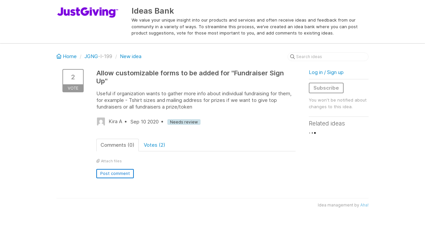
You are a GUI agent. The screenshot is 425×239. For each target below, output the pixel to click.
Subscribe (326, 88)
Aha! (364, 204)
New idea (130, 56)
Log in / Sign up (326, 72)
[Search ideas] (328, 56)
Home (67, 56)
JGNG (91, 56)
